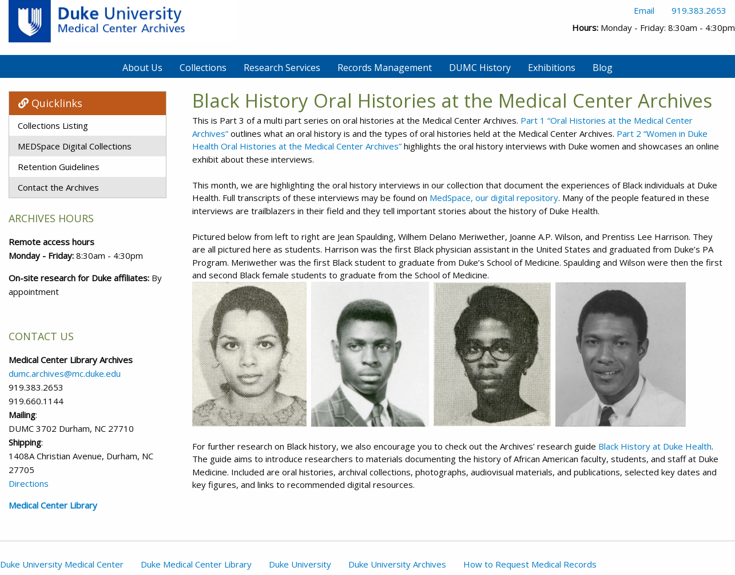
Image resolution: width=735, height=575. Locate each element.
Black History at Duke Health (655, 446)
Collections (203, 67)
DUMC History (480, 67)
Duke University (300, 564)
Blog (603, 67)
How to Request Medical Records (530, 564)
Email (644, 10)
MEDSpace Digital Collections (75, 146)
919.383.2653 (699, 10)
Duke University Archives (397, 564)
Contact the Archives (58, 187)
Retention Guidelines (59, 166)
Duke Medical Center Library (196, 564)
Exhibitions (551, 67)
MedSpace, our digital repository (494, 197)
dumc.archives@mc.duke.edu (65, 373)
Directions (29, 483)
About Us (142, 67)
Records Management (384, 67)
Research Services (282, 67)
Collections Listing (53, 125)
